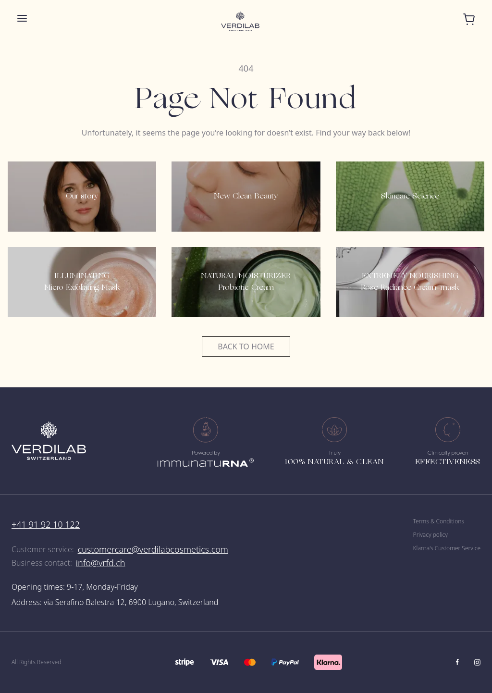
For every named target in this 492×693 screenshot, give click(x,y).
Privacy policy (430, 535)
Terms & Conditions (438, 521)
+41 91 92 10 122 (46, 524)
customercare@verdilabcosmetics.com (153, 549)
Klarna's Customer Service (446, 548)
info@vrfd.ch (100, 563)
